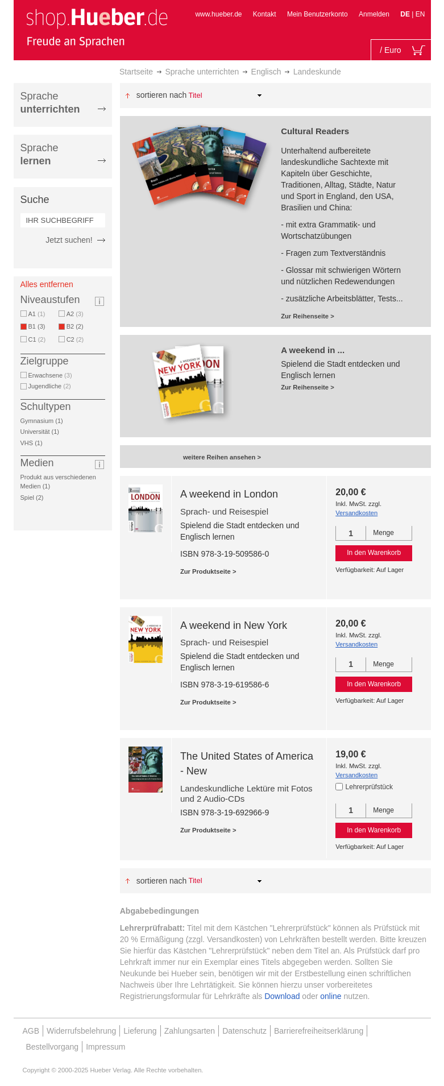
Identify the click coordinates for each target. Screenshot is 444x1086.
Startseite (136, 71)
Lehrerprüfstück (369, 787)
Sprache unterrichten (202, 71)
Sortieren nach (161, 95)
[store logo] (97, 27)
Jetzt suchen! (69, 239)
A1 (36, 313)
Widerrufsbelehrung (81, 1030)
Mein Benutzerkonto (317, 14)
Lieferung (139, 1030)
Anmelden (374, 14)
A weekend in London (229, 494)
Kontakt (264, 14)
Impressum (105, 1046)
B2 (77, 326)
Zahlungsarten (189, 1030)
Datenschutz (244, 1030)
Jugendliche (49, 386)
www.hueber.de (218, 14)
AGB (31, 1030)
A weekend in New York (233, 625)
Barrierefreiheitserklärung (318, 1030)
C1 (37, 339)
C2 (75, 339)
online (330, 996)
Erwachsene (50, 375)
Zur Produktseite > (208, 571)
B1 (38, 326)
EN (420, 14)
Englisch (266, 71)
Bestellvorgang (52, 1046)
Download (282, 996)
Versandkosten (356, 512)
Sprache (50, 102)
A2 (75, 313)
